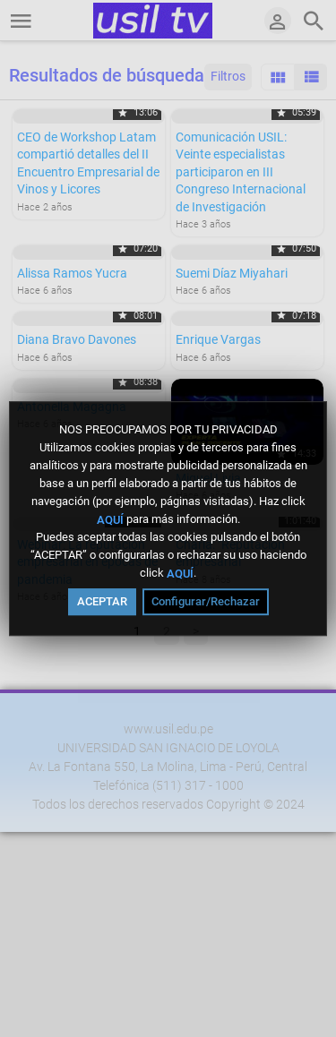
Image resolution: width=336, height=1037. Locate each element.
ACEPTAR (102, 601)
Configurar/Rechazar (205, 601)
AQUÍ (110, 519)
